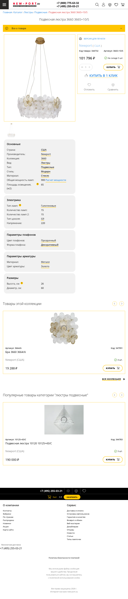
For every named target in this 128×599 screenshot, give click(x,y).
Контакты (7, 510)
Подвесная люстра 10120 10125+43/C (28, 443)
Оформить (72, 497)
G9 (42, 218)
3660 (43, 158)
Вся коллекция (113, 379)
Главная (7, 12)
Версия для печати (94, 39)
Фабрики (7, 514)
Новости (71, 533)
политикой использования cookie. (64, 577)
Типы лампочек (74, 539)
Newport (46, 154)
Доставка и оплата (75, 510)
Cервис (71, 505)
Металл (45, 262)
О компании (11, 505)
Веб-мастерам (73, 523)
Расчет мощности (56, 180)
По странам (8, 517)
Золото (45, 266)
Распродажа (8, 520)
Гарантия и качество (76, 517)
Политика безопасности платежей (64, 557)
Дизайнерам (72, 526)
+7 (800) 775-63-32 (68, 3)
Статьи (70, 536)
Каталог (17, 12)
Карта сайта (8, 529)
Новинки (7, 523)
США (43, 149)
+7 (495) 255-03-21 (68, 6)
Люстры (28, 12)
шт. (52, 497)
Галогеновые (48, 205)
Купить (113, 67)
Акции (6, 526)
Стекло (45, 175)
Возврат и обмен (74, 520)
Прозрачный (48, 240)
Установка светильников (78, 514)
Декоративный (49, 244)
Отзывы (70, 529)
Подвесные (40, 12)
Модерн (45, 171)
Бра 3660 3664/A (15, 352)
